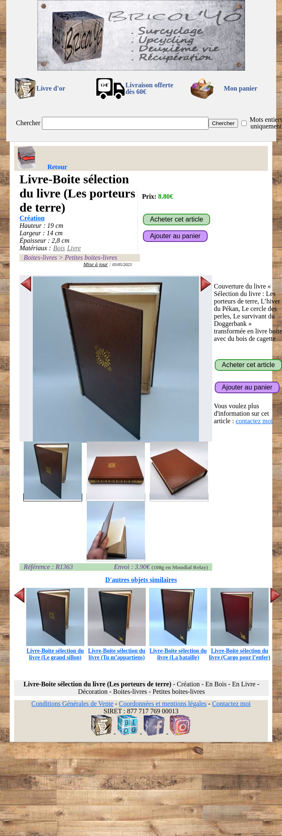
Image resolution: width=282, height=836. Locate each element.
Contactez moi (231, 703)
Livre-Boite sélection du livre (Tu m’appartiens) (117, 651)
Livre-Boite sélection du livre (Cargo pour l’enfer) (239, 651)
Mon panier (240, 88)
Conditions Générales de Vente (72, 703)
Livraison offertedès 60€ (149, 88)
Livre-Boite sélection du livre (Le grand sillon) (55, 651)
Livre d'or (51, 88)
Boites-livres (40, 257)
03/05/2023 (122, 264)
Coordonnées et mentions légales (162, 703)
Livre (74, 248)
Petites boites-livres (91, 257)
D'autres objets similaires (141, 579)
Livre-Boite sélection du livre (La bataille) (178, 651)
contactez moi (253, 420)
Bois (59, 248)
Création (32, 218)
